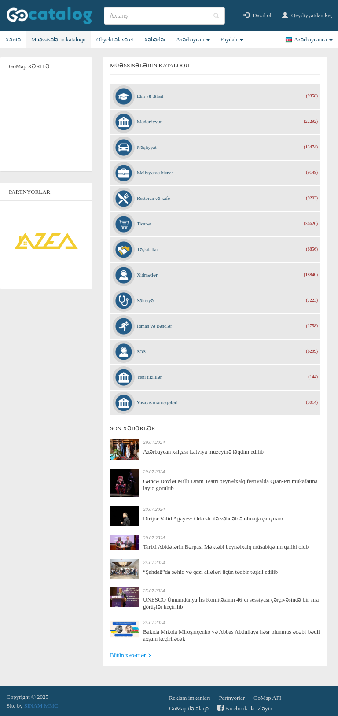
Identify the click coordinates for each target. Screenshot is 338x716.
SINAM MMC (41, 705)
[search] (164, 16)
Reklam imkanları (189, 697)
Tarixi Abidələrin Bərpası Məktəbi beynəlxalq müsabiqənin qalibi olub (226, 546)
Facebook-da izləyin (244, 708)
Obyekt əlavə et (114, 39)
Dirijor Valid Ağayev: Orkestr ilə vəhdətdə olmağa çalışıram (213, 518)
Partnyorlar (232, 697)
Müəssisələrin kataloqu (58, 39)
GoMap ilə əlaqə (189, 708)
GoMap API (267, 697)
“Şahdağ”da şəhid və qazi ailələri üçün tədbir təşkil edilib (210, 571)
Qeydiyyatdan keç (307, 15)
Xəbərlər (154, 39)
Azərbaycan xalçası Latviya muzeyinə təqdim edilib (203, 451)
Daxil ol (257, 15)
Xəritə (13, 39)
